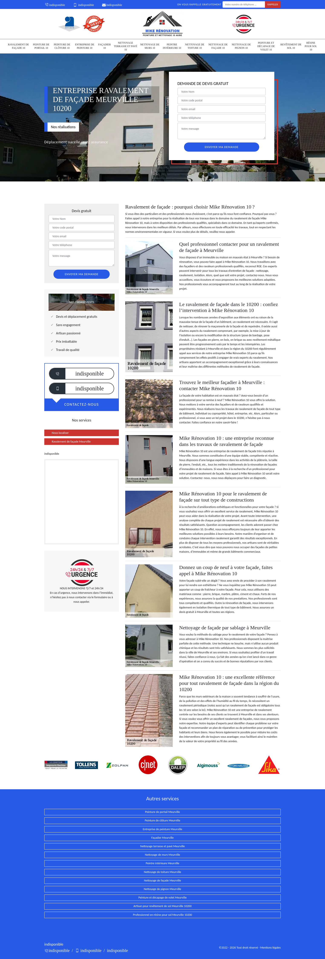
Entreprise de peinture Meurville (162, 829)
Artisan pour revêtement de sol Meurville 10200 (163, 906)
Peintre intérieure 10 (172, 46)
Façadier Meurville (162, 838)
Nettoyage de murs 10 (149, 46)
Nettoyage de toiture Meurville (162, 872)
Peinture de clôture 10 (62, 46)
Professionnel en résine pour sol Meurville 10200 (162, 915)
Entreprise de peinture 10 (84, 46)
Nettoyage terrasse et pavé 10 (125, 46)
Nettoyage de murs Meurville (162, 855)
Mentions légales (270, 947)
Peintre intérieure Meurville (162, 863)
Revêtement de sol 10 (291, 46)
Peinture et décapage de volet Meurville (162, 897)
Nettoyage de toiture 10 (194, 46)
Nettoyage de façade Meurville (162, 880)
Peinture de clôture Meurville (162, 820)
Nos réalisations (63, 127)
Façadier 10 (104, 46)
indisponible (54, 5)
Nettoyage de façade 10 (218, 46)
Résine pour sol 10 (311, 46)
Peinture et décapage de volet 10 (266, 46)
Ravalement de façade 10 (18, 46)
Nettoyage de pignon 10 (241, 46)
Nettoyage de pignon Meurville (162, 889)
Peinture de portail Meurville (162, 812)
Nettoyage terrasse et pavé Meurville (162, 846)
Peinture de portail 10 (41, 46)
